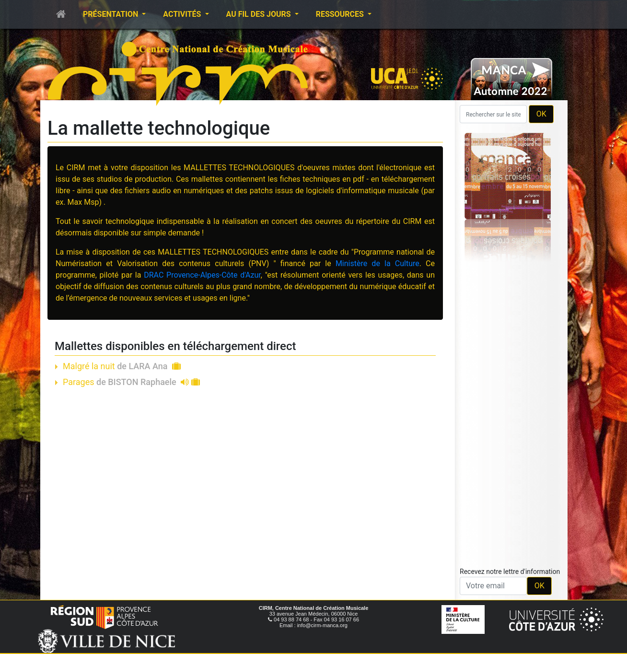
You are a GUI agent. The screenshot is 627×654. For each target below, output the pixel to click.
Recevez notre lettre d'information (510, 571)
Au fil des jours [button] (259, 14)
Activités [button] (183, 14)
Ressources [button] (341, 14)
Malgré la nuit (122, 366)
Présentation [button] (111, 14)
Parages (131, 382)
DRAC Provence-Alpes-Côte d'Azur (202, 275)
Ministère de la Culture (377, 263)
